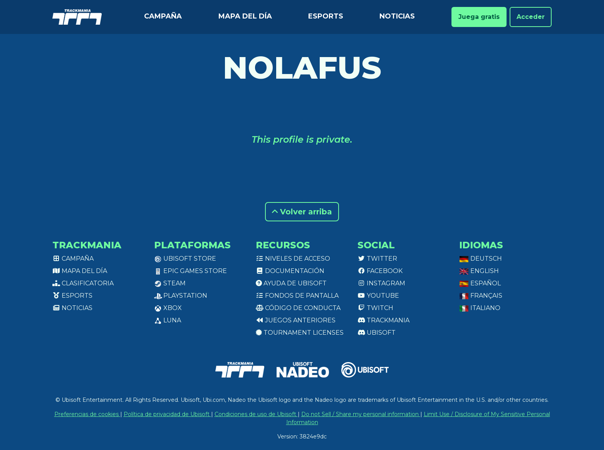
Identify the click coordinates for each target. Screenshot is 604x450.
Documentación (290, 271)
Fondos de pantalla (297, 295)
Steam (170, 283)
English (479, 271)
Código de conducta (298, 308)
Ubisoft (376, 332)
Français (480, 295)
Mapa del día (245, 16)
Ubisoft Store (185, 258)
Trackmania (383, 320)
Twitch (375, 308)
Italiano (479, 308)
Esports (325, 16)
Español (480, 283)
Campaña (163, 16)
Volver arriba (302, 211)
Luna (167, 320)
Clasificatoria (83, 283)
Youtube (378, 295)
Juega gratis (479, 16)
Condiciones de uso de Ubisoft (256, 414)
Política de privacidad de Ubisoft (167, 414)
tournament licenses (300, 332)
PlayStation (180, 295)
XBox (168, 308)
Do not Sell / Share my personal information (360, 414)
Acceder (531, 16)
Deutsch (480, 258)
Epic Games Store (190, 271)
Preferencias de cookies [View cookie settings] (87, 414)
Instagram (381, 283)
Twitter (377, 258)
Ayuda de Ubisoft (291, 283)
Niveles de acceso (293, 258)
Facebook (380, 271)
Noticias (397, 16)
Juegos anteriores (296, 320)
